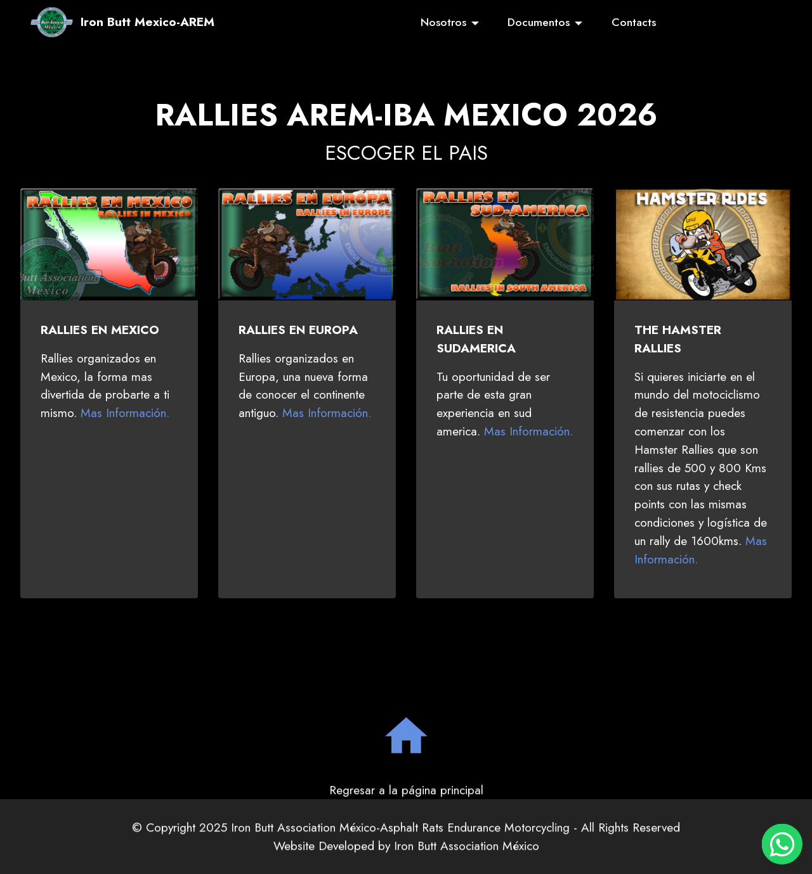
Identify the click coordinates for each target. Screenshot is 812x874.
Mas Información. (125, 412)
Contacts (634, 22)
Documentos (539, 22)
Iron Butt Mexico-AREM (147, 22)
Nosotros (443, 22)
